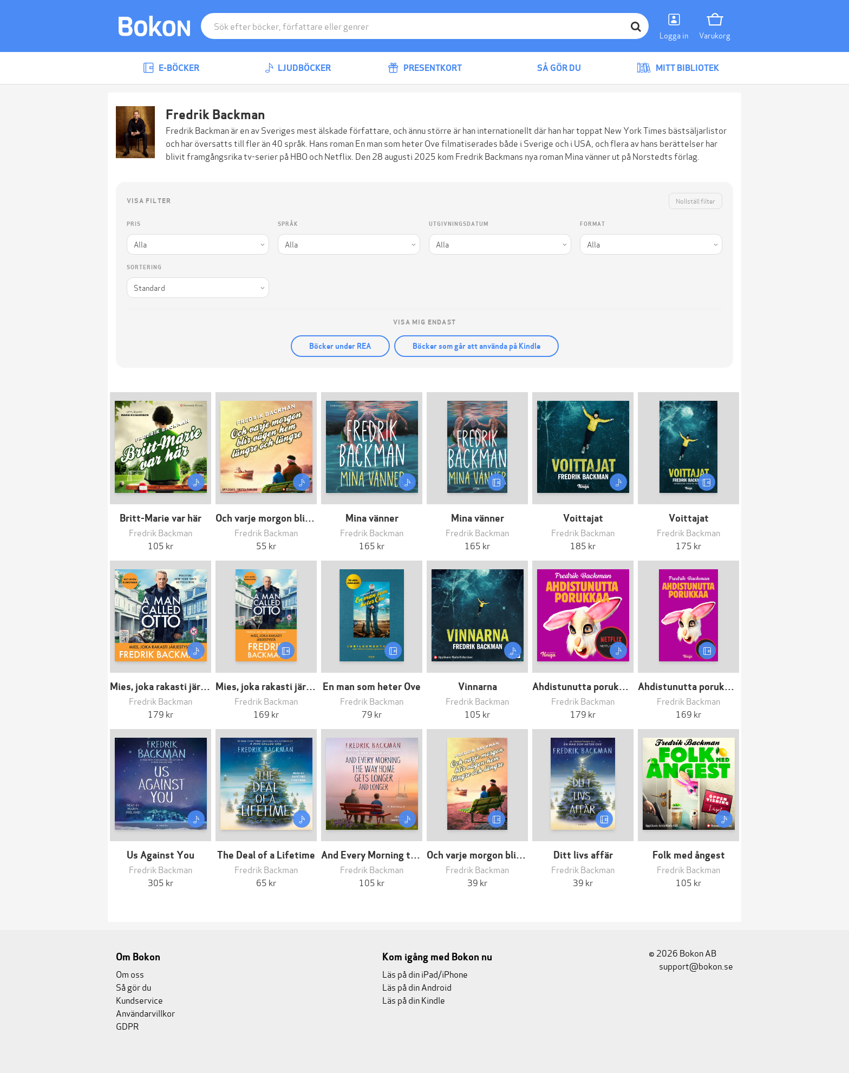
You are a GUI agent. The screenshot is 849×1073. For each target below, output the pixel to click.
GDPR (127, 1025)
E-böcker (171, 68)
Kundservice (139, 999)
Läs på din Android (417, 986)
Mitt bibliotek (678, 68)
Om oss (130, 973)
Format (592, 223)
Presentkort (425, 68)
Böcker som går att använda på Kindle (476, 346)
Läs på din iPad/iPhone (425, 973)
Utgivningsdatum (458, 223)
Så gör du (551, 68)
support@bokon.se (691, 965)
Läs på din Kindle (413, 999)
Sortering (144, 267)
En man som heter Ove (397, 142)
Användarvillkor (145, 1012)
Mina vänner (587, 155)
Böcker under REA (340, 346)
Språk (288, 223)
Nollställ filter (695, 200)
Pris (134, 223)
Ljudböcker (298, 68)
